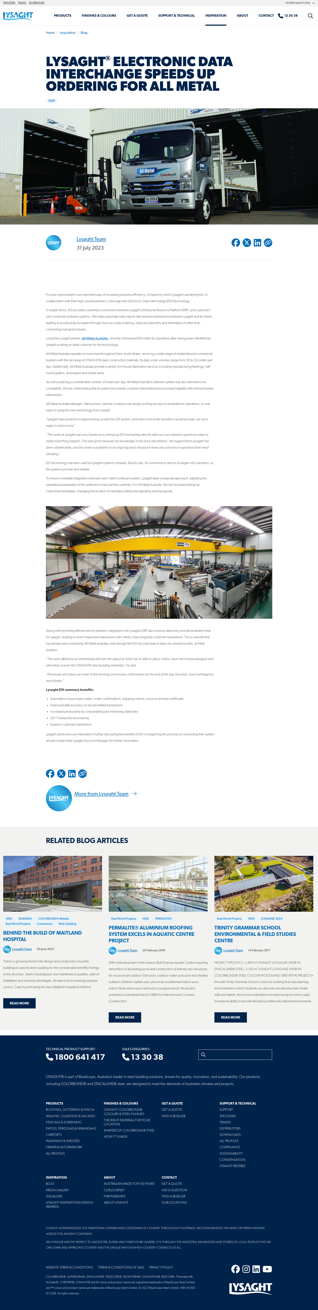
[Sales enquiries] (290, 15)
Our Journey (114, 1190)
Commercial (44, 924)
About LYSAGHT (116, 1202)
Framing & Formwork (64, 1147)
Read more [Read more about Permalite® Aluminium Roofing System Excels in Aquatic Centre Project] (125, 1017)
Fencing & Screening (63, 1122)
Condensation (232, 1160)
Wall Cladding (67, 924)
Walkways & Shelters (63, 1141)
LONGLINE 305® (272, 918)
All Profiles (55, 1153)
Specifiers (9, 3)
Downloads (230, 1135)
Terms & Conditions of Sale (121, 1267)
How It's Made (115, 1137)
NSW (51, 101)
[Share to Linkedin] (257, 242)
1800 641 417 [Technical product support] (75, 1057)
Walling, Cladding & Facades (70, 1116)
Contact (266, 16)
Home (50, 33)
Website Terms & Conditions (69, 1267)
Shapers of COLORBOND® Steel (129, 1130)
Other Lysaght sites (300, 3)
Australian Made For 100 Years (129, 1184)
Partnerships (114, 1196)
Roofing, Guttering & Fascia (70, 1110)
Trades (22, 3)
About (242, 16)
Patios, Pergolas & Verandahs (71, 1128)
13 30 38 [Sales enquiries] (142, 1057)
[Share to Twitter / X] (247, 242)
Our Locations (174, 1202)
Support (226, 1110)
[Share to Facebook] (236, 242)
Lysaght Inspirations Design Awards (69, 1205)
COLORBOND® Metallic (53, 918)
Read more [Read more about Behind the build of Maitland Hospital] (19, 1003)
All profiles (229, 1141)
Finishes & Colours (99, 16)
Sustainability (231, 1153)
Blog (84, 33)
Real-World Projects (18, 924)
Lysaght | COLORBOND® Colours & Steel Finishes (124, 1112)
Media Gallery (57, 1190)
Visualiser (54, 1196)
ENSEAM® (25, 918)
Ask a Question (174, 1190)
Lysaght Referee (232, 1166)
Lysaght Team (91, 239)
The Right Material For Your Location (127, 1122)
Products (62, 16)
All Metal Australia (95, 338)
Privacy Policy (161, 1267)
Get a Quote (137, 16)
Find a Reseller (173, 1116)
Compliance (230, 1147)
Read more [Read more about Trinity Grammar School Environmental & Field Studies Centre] (230, 1017)
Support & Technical (176, 16)
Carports (54, 1135)
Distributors (36, 3)
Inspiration (215, 16)
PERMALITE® (163, 918)
